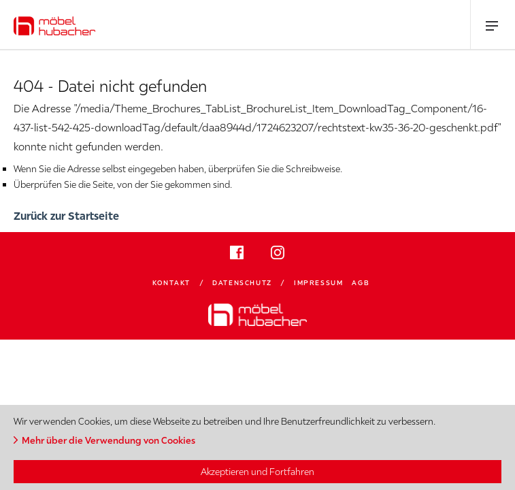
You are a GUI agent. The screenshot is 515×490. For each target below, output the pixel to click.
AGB (360, 282)
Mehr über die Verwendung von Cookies (108, 440)
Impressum (318, 282)
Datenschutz (242, 282)
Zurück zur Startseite (66, 216)
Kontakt (171, 282)
